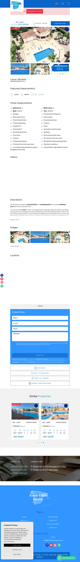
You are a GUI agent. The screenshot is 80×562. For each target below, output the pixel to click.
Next (68, 44)
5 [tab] (43, 442)
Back (40, 306)
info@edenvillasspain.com (53, 540)
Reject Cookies (17, 554)
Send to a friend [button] (40, 378)
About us (24, 520)
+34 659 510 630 (19, 466)
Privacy (38, 555)
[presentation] (21, 349)
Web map (52, 555)
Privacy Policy (60, 343)
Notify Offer (40, 23)
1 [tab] (36, 442)
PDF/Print (40, 368)
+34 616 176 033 (18, 469)
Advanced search (34, 11)
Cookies (45, 555)
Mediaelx (40, 557)
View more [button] (15, 246)
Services (53, 520)
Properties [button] (53, 517)
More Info (15, 220)
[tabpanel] (55, 421)
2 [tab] (38, 442)
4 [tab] (41, 442)
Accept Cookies (17, 545)
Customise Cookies (17, 549)
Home (24, 517)
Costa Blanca (53, 524)
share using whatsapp (40, 383)
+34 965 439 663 (18, 473)
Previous (12, 44)
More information (9, 541)
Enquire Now (60, 23)
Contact (53, 527)
